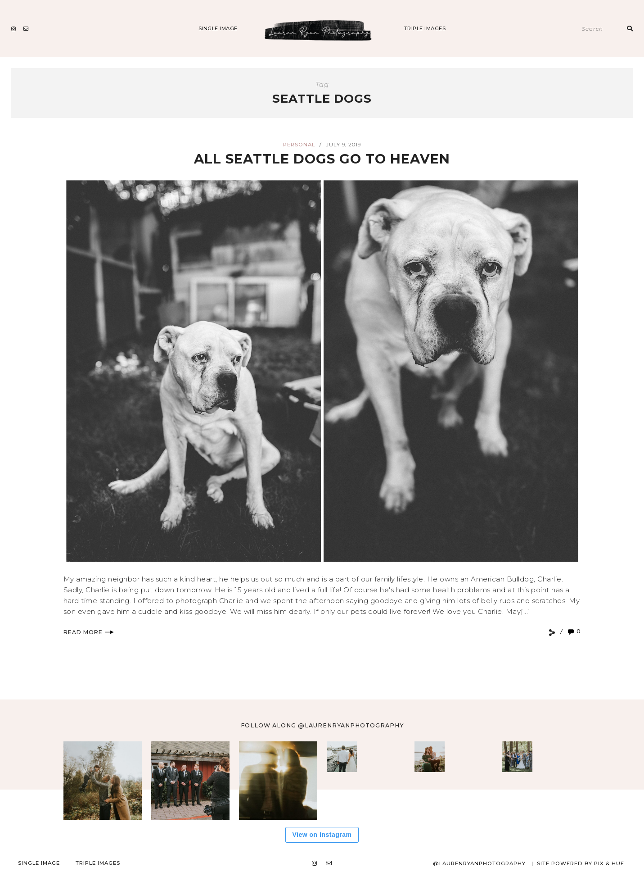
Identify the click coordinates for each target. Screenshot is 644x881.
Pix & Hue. (610, 863)
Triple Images (425, 28)
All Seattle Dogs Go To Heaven (322, 159)
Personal (299, 144)
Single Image (218, 28)
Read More (88, 632)
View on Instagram (322, 834)
